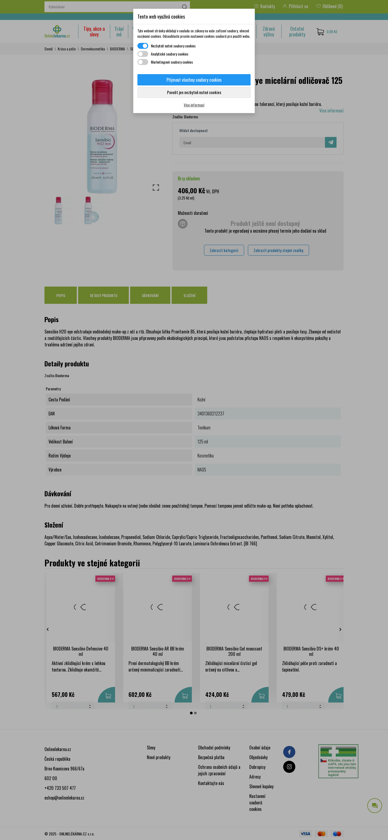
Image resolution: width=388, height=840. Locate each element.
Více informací (194, 105)
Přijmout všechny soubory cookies (194, 80)
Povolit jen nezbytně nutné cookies (194, 92)
